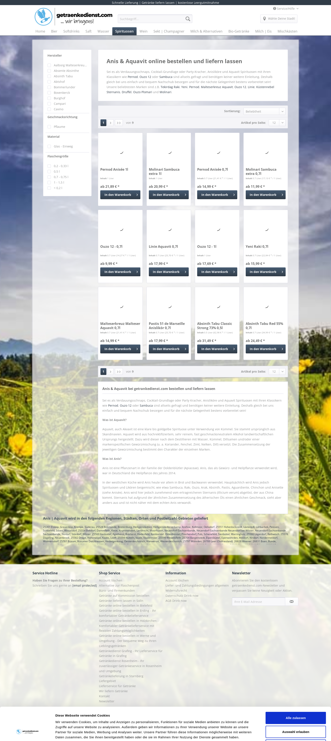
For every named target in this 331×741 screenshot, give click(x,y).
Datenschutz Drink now (182, 596)
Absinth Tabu (63, 76)
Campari (60, 104)
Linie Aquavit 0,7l (163, 246)
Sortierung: (232, 111)
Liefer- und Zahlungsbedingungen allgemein (197, 585)
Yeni (184, 87)
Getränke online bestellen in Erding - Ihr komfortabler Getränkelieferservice (127, 613)
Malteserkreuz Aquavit (217, 87)
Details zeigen (224, 732)
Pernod (133, 77)
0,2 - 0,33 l (61, 166)
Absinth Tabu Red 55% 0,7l (264, 325)
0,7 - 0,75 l (61, 177)
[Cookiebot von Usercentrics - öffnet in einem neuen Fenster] (27, 733)
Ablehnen (296, 717)
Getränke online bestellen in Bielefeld (125, 605)
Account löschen (110, 580)
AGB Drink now (176, 601)
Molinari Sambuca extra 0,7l (261, 171)
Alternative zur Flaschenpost (119, 585)
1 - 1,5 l (59, 182)
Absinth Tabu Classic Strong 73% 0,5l (214, 325)
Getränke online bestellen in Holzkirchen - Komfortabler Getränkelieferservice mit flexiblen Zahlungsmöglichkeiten (129, 626)
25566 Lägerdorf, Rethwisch (263, 534)
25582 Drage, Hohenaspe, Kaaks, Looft (93, 537)
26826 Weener (242, 541)
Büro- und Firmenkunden (117, 590)
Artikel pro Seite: (253, 123)
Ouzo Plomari (142, 92)
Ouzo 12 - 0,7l (111, 246)
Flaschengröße (57, 156)
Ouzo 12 (145, 77)
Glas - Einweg (63, 146)
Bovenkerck (62, 93)
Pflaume (59, 127)
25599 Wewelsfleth (170, 537)
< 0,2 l (58, 188)
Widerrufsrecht (176, 590)
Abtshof (59, 82)
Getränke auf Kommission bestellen (124, 596)
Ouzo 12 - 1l (206, 246)
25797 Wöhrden (192, 541)
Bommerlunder (64, 87)
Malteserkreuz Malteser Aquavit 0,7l (120, 325)
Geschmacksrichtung (62, 117)
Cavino (58, 109)
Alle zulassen (296, 689)
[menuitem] (155, 21)
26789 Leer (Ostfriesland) (218, 541)
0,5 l (57, 171)
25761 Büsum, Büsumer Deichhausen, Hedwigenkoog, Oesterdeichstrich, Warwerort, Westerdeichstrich (121, 541)
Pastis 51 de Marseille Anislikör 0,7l (167, 325)
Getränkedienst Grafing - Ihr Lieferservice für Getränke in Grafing (131, 653)
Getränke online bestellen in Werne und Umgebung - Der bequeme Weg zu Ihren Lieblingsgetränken (127, 641)
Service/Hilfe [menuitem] (284, 9)
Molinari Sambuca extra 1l (164, 171)
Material (53, 137)
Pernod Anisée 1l (114, 169)
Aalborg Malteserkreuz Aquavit (70, 65)
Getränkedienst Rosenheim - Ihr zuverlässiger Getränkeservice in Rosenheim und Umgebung (130, 666)
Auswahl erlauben (295, 703)
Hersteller (54, 55)
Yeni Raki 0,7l (257, 246)
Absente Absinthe (66, 71)
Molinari (165, 92)
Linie (251, 87)
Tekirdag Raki (170, 87)
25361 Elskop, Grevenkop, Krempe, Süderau (69, 527)
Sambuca (165, 77)
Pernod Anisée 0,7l (212, 169)
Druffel (127, 92)
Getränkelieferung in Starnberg (121, 676)
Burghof (59, 98)
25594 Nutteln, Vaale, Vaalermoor (137, 537)
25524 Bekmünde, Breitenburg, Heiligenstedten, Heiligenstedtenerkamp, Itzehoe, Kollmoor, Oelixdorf (155, 527)
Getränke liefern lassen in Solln (121, 601)
